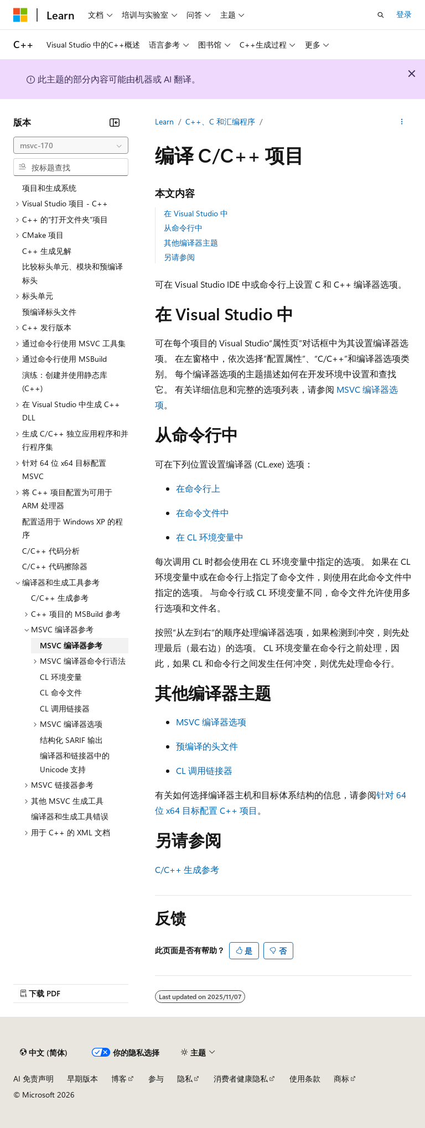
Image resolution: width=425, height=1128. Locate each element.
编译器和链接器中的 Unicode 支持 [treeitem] (75, 762)
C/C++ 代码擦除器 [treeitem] (54, 566)
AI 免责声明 (33, 1078)
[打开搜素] (381, 15)
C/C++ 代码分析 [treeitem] (51, 550)
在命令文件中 (202, 512)
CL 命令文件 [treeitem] (61, 692)
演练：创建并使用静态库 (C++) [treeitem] (64, 382)
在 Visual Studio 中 (196, 213)
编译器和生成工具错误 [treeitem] (69, 816)
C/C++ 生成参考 (187, 869)
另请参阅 (179, 257)
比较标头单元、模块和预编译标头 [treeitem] (72, 273)
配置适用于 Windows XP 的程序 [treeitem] (72, 528)
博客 (119, 1078)
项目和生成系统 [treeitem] (49, 188)
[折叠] (114, 122)
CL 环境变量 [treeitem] (61, 677)
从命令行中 (183, 227)
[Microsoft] (20, 15)
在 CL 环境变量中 (209, 537)
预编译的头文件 (207, 746)
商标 (341, 1078)
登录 (404, 14)
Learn (164, 121)
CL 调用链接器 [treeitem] (65, 708)
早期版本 (82, 1078)
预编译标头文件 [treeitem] (49, 311)
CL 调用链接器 (204, 770)
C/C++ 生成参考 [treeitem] (60, 597)
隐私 (185, 1078)
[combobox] (70, 145)
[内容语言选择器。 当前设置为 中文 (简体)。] (43, 1053)
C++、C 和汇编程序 (220, 121)
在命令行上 (198, 488)
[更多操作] (402, 122)
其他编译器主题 (191, 242)
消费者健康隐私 (241, 1078)
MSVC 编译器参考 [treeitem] (71, 645)
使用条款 (304, 1078)
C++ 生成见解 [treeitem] (46, 251)
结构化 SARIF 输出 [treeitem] (71, 740)
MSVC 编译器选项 (211, 721)
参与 (156, 1078)
